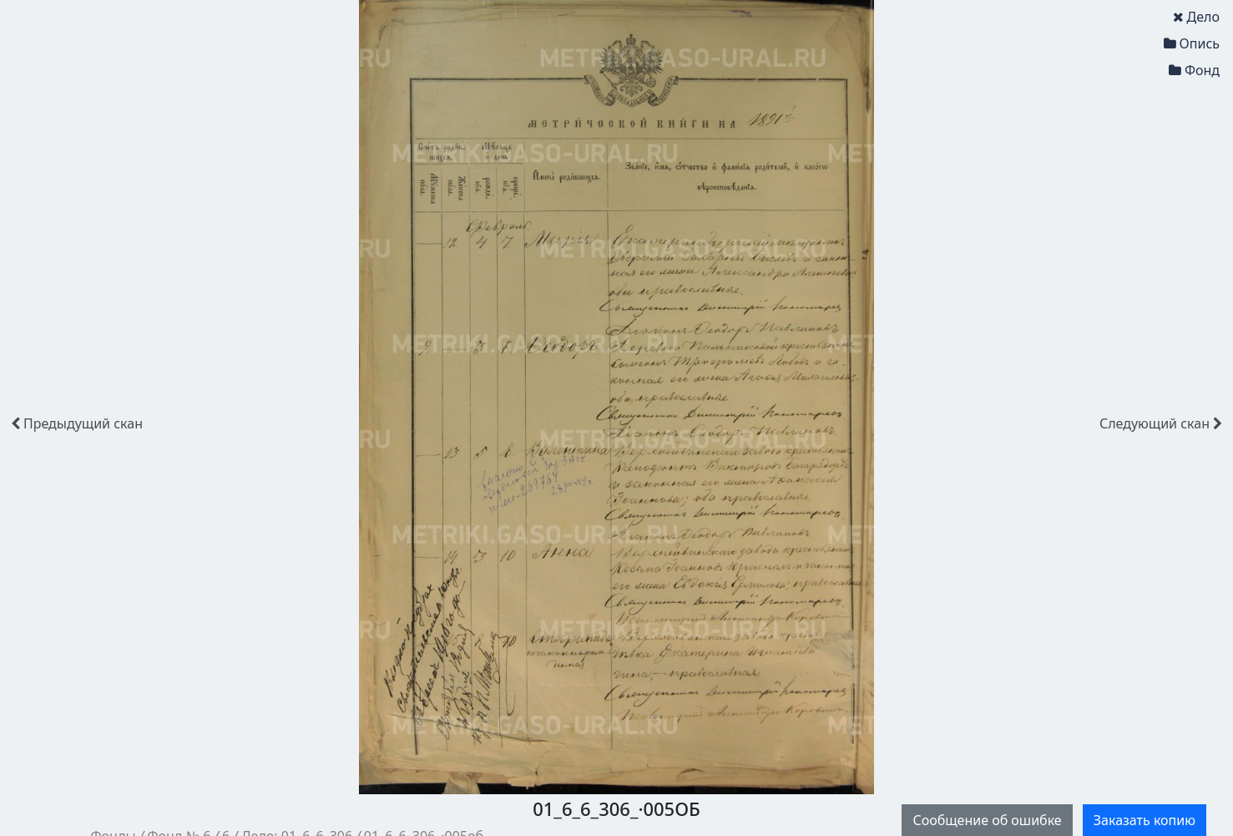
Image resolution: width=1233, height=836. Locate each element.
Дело (1196, 17)
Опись (1192, 43)
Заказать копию (1144, 820)
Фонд (1194, 70)
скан (77, 423)
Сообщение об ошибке (986, 820)
